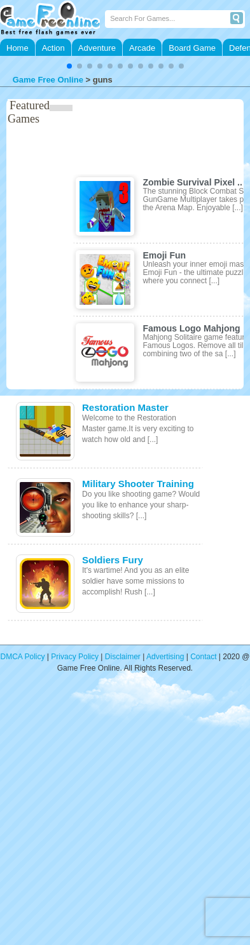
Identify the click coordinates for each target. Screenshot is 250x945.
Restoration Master (125, 407)
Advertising (165, 656)
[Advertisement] (119, 817)
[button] (69, 66)
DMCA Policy (23, 656)
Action (53, 48)
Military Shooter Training (138, 483)
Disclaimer (123, 656)
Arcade (142, 48)
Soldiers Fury (112, 559)
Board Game (192, 48)
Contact (203, 656)
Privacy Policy (75, 656)
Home (17, 48)
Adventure (97, 48)
